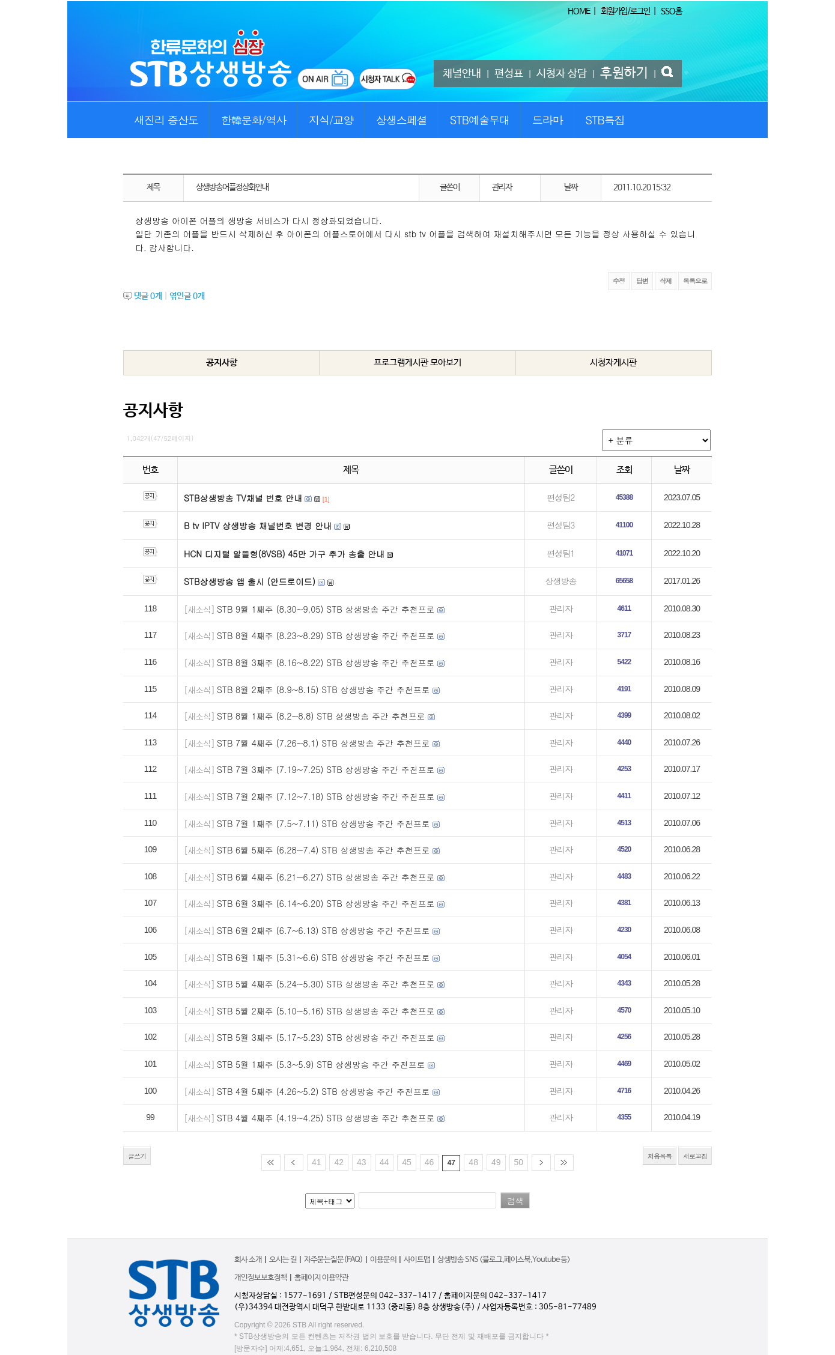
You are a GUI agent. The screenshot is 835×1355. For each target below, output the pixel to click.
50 (519, 1162)
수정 (619, 280)
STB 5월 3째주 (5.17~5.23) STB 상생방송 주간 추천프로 (326, 1037)
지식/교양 (331, 119)
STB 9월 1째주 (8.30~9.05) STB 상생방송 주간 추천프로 (326, 609)
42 (339, 1162)
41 (316, 1162)
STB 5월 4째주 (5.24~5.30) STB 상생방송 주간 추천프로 (326, 984)
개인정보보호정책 (260, 1277)
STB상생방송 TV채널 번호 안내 (243, 498)
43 (361, 1162)
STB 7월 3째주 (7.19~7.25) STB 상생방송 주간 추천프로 (326, 769)
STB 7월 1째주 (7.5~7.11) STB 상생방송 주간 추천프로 (323, 823)
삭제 (666, 280)
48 (473, 1162)
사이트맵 (417, 1259)
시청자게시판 (613, 362)
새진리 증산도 (166, 119)
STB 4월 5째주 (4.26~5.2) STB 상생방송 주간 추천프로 (323, 1091)
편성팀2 (560, 497)
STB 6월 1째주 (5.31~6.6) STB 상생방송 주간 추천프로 (323, 957)
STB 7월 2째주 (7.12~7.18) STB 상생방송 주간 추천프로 (326, 796)
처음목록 (660, 1155)
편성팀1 (560, 553)
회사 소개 (248, 1259)
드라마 (547, 119)
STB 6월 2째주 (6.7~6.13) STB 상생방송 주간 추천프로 (323, 930)
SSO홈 (671, 11)
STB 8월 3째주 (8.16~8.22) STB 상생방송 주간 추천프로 (326, 662)
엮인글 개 (187, 296)
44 (384, 1162)
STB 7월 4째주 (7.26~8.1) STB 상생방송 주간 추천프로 (323, 743)
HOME (579, 11)
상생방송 (560, 581)
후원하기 (624, 73)
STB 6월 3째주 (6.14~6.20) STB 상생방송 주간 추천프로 (326, 903)
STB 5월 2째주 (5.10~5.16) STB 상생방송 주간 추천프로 (326, 1011)
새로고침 (695, 1155)
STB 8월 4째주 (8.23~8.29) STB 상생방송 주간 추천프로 (326, 635)
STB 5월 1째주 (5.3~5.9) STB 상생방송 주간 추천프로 (321, 1064)
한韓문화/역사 (254, 119)
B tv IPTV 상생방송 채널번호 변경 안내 (258, 526)
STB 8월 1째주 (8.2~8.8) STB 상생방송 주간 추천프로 (321, 716)
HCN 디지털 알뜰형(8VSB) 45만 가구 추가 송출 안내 (284, 554)
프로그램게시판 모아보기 (417, 362)
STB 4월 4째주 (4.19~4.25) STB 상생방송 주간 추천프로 (326, 1118)
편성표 (508, 74)
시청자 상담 (561, 74)
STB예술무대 (479, 119)
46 (429, 1162)
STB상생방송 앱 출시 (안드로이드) (249, 581)
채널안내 (462, 74)
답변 (642, 280)
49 (496, 1162)
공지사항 (221, 362)
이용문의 (383, 1259)
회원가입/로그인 (625, 11)
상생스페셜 (401, 119)
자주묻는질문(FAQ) (333, 1259)
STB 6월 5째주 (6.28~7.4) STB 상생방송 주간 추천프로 (323, 850)
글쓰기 (137, 1155)
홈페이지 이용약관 (321, 1277)
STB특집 (604, 119)
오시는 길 (283, 1259)
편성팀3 (560, 525)
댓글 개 (148, 296)
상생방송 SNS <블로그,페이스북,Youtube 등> (503, 1259)
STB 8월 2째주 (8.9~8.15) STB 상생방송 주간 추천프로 (323, 690)
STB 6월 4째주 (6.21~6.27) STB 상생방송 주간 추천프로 (326, 877)
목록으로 (695, 280)
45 (406, 1162)
